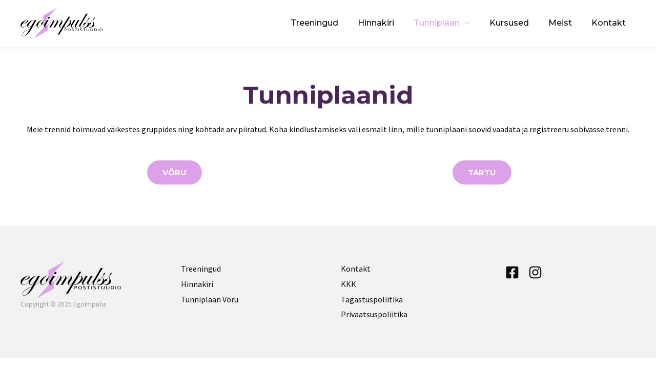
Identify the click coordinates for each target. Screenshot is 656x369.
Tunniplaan (447, 23)
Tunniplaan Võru (209, 299)
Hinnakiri (390, 23)
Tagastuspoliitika (372, 299)
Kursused (517, 23)
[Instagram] (535, 272)
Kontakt (610, 23)
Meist (565, 23)
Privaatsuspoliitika (374, 314)
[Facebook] (512, 272)
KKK (348, 284)
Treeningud (331, 23)
